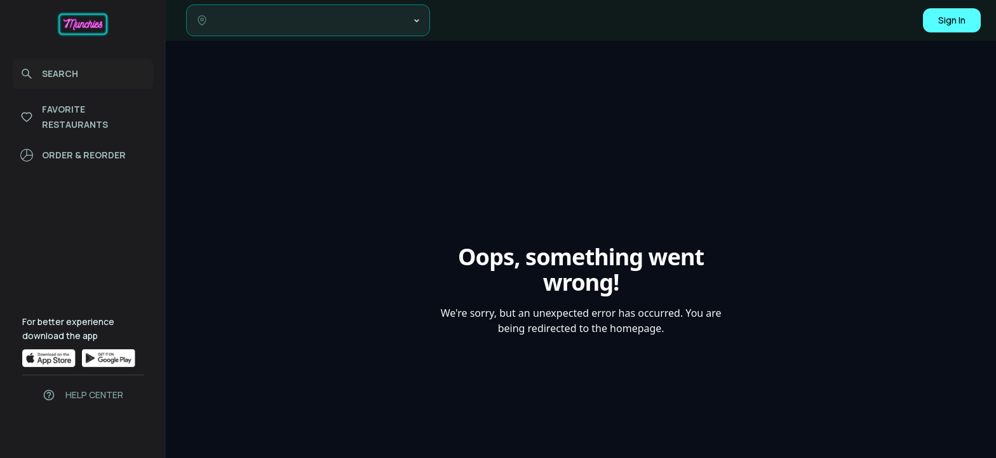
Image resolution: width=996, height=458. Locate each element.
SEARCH (49, 73)
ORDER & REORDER (73, 155)
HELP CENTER (94, 395)
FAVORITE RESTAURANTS (64, 116)
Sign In (952, 20)
